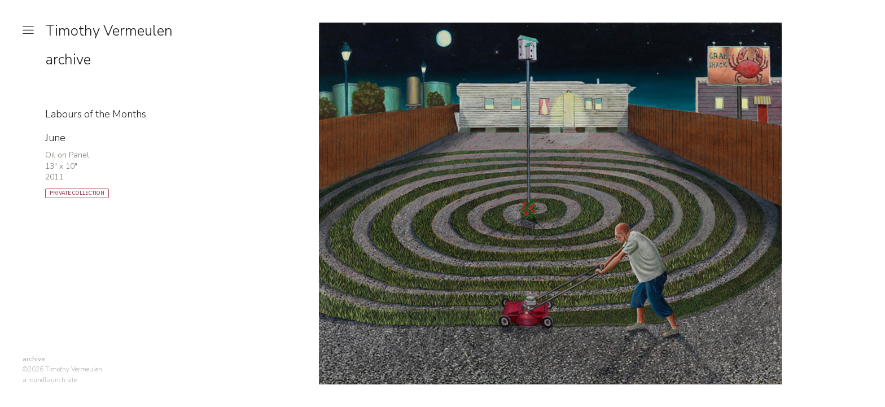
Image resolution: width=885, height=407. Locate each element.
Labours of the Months (95, 114)
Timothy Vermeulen (109, 31)
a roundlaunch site (50, 379)
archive (68, 59)
